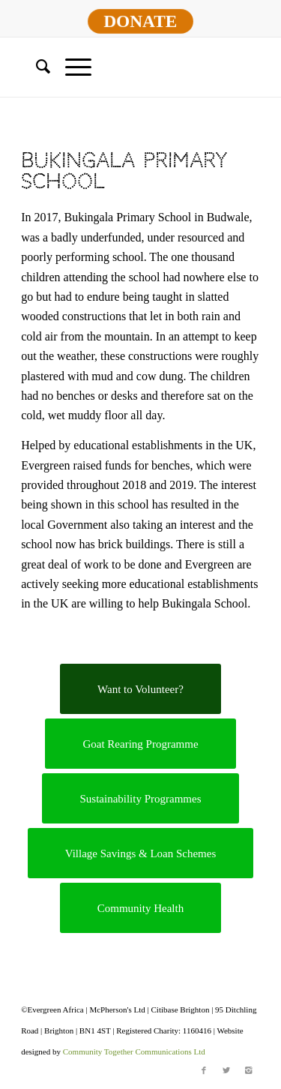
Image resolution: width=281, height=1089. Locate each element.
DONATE (141, 21)
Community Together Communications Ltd (134, 1051)
